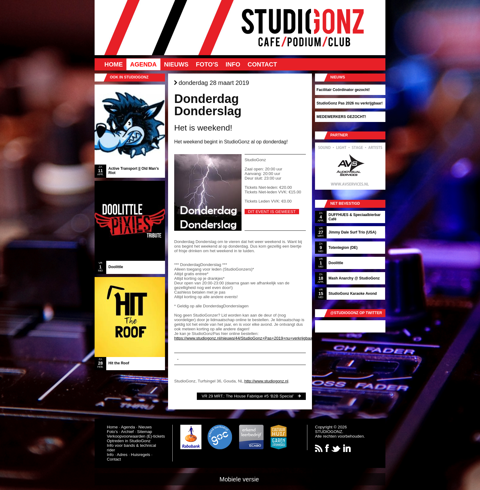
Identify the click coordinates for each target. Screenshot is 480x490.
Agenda (143, 64)
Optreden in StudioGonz (129, 441)
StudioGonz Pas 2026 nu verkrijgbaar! (350, 103)
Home (113, 64)
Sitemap (144, 431)
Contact (262, 64)
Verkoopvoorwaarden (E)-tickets (136, 436)
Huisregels (140, 454)
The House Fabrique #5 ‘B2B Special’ (260, 396)
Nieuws (176, 64)
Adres (122, 454)
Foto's (207, 64)
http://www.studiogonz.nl (266, 381)
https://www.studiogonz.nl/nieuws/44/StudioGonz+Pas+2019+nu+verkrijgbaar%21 (248, 338)
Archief (127, 431)
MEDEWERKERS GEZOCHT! (341, 117)
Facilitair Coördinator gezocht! (343, 90)
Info (233, 64)
